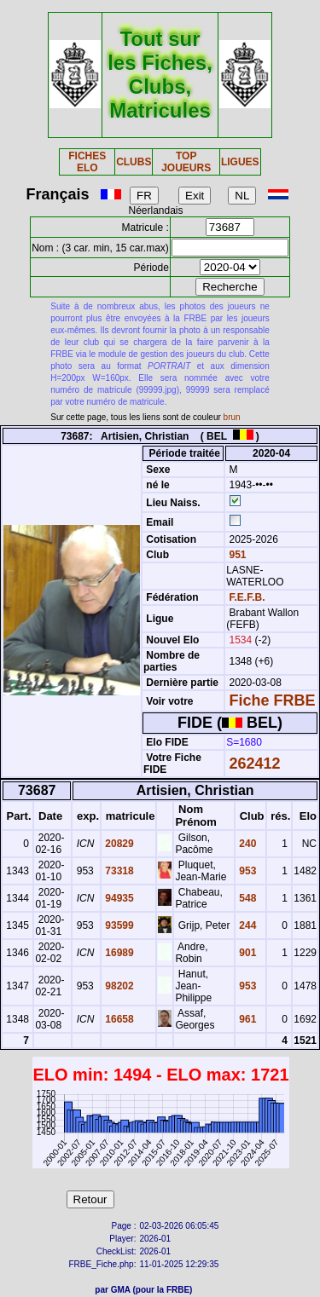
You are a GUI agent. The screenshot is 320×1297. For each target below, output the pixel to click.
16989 (118, 953)
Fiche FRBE (272, 700)
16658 (118, 1019)
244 (246, 925)
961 (246, 1019)
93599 (118, 925)
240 (246, 844)
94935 (118, 898)
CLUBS (133, 162)
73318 (118, 871)
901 (246, 953)
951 (236, 555)
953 (246, 871)
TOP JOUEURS (186, 162)
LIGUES (240, 162)
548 (246, 898)
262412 (254, 763)
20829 (118, 844)
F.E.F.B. (247, 597)
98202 (118, 986)
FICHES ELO (87, 162)
